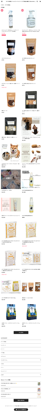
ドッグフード (3, 345)
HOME (2, 4)
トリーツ (2, 349)
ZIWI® (2, 374)
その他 (2, 363)
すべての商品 (3, 341)
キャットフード (3, 371)
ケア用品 (2, 352)
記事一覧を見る (21, 400)
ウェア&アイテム (4, 360)
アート (2, 367)
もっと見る (21, 332)
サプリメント (3, 356)
